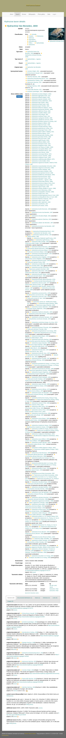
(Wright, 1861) (40, 216)
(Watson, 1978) (41, 107)
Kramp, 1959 (35, 262)
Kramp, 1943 (39, 509)
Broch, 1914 (40, 150)
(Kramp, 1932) (39, 140)
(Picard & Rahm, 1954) (42, 537)
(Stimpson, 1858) (35, 514)
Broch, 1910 (36, 78)
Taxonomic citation (17, 574)
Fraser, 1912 (40, 116)
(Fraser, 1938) (40, 482)
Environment (19, 560)
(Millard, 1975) (42, 159)
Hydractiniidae (39, 43)
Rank (21, 49)
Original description (17, 565)
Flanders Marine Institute (30, 733)
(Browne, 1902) (40, 531)
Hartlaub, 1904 (40, 99)
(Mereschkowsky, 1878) (42, 279)
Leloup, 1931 (41, 128)
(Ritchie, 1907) (41, 253)
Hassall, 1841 (34, 73)
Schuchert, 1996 (43, 166)
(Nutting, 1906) (41, 135)
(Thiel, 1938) (40, 403)
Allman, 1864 (41, 234)
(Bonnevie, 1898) (36, 248)
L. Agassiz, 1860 (41, 179)
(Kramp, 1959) (40, 260)
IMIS (8, 696)
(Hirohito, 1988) (41, 109)
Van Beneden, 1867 (41, 212)
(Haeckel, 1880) (47, 303)
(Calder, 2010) (40, 161)
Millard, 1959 (40, 123)
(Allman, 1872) (40, 389)
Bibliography (32, 14)
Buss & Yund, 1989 (44, 195)
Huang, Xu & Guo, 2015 (43, 322)
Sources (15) (10, 597)
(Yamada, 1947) (41, 317)
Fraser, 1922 (40, 143)
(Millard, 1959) (39, 439)
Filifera (29, 43)
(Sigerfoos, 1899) (41, 372)
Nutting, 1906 (34, 80)
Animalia (33, 34)
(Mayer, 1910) (40, 250)
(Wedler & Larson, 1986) (43, 188)
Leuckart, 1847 (40, 358)
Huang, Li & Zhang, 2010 (44, 363)
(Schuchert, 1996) (42, 167)
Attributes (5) (46, 597)
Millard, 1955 (40, 97)
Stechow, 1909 (32, 86)
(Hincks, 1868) (41, 181)
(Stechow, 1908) (37, 341)
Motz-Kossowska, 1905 (42, 473)
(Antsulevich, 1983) (42, 174)
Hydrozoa (30, 37)
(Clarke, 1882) (39, 102)
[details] (34, 572)
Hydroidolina (31, 39)
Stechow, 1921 (33, 82)
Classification (19, 34)
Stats (48, 14)
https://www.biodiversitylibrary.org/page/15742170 (20, 608)
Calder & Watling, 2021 (42, 131)
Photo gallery (41, 14)
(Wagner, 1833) (40, 94)
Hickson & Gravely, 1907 (43, 121)
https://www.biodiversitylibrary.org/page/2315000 (32, 616)
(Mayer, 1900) (40, 274)
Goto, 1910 (39, 193)
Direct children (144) (17, 94)
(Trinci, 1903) (39, 410)
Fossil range (19, 563)
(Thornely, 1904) (41, 327)
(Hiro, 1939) (40, 293)
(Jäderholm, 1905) (35, 308)
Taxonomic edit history (16, 583)
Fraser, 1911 (40, 95)
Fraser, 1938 (40, 125)
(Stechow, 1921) (40, 219)
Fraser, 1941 (39, 200)
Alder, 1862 (39, 264)
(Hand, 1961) (39, 270)
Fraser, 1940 (39, 104)
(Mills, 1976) (39, 504)
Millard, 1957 (40, 112)
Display (19, 96)
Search (17, 14)
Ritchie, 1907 (39, 204)
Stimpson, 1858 (40, 513)
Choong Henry (5, 735)
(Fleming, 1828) (33, 55)
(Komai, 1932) (40, 176)
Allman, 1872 (34, 391)
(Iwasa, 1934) (39, 205)
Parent (21, 63)
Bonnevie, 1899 (40, 452)
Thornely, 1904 (36, 329)
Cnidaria (30, 36)
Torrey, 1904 (40, 111)
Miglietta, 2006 (40, 257)
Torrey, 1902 (39, 406)
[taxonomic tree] (28, 593)
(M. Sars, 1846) (40, 296)
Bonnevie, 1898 (40, 209)
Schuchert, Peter (54, 589)
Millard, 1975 (40, 149)
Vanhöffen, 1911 (42, 538)
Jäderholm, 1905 (40, 307)
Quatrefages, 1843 (34, 91)
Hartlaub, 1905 (40, 169)
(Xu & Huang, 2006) (39, 557)
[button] (5, 26)
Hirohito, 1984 (39, 106)
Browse (24, 14)
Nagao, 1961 (39, 545)
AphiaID (20, 28)
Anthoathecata (31, 41)
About (11, 14)
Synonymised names (17, 71)
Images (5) (10, 601)
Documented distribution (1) (24, 597)
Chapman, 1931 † (41, 198)
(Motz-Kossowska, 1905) (45, 475)
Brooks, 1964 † (35, 444)
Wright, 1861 (32, 71)
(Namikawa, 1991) (42, 434)
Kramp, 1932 (44, 238)
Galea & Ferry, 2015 (42, 183)
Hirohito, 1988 (41, 118)
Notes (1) (37, 597)
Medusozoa (39, 36)
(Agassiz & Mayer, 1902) (43, 447)
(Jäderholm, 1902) (41, 100)
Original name (19, 67)
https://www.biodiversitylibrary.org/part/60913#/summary (44, 673)
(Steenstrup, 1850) (40, 190)
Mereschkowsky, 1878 (43, 281)
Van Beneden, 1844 (41, 233)
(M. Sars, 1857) (40, 353)
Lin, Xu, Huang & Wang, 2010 (44, 516)
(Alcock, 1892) (39, 152)
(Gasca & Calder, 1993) (41, 147)
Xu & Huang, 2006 (43, 331)
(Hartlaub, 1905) (40, 377)
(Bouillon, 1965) (41, 312)
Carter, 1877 (40, 282)
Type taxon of (19, 59)
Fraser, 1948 (39, 468)
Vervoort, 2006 (41, 119)
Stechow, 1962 (32, 76)
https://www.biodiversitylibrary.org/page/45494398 (29, 665)
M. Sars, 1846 (35, 298)
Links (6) (55, 597)
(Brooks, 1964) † (40, 442)
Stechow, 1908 (41, 339)
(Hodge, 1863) (39, 241)
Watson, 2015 (40, 133)
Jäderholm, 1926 (40, 202)
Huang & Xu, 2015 (42, 458)
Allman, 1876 (40, 154)
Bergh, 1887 (39, 114)
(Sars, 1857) (39, 349)
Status (21, 47)
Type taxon (19, 51)
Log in (54, 14)
